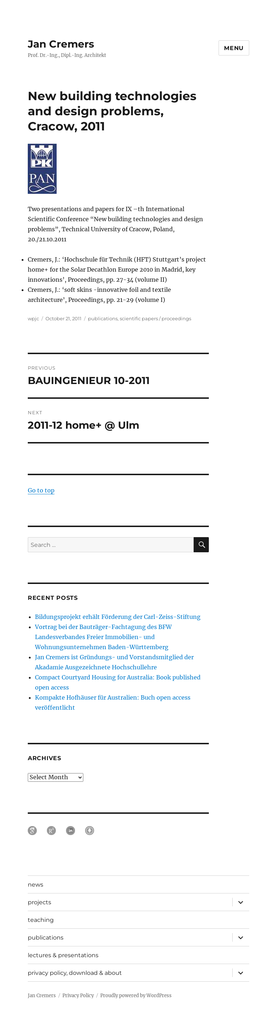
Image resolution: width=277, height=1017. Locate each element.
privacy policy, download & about (75, 972)
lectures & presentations (63, 955)
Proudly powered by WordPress (136, 996)
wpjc (33, 318)
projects (39, 902)
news (35, 884)
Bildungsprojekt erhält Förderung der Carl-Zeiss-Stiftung (118, 616)
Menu (234, 48)
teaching (41, 919)
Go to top (41, 490)
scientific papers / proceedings (155, 318)
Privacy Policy (78, 996)
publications (103, 318)
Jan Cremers (61, 44)
